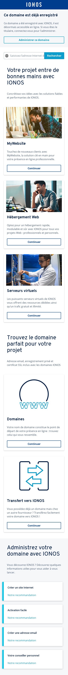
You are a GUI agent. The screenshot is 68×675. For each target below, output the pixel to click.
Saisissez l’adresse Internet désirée (27, 55)
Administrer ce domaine (34, 40)
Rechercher (54, 55)
